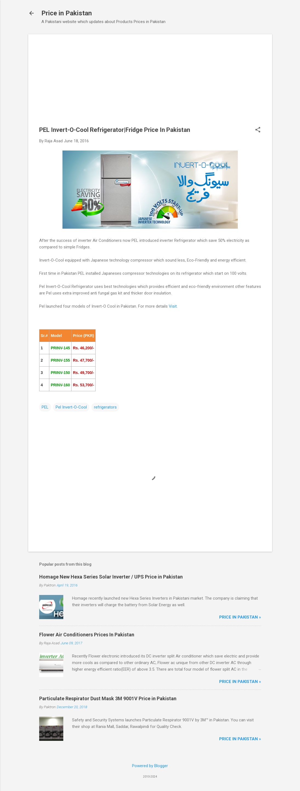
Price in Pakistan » (240, 617)
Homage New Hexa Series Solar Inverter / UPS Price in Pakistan (111, 577)
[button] (258, 130)
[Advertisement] (150, 83)
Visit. (173, 306)
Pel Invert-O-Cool (71, 407)
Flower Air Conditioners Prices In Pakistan (86, 634)
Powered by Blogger (150, 765)
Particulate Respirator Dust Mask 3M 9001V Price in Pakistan (107, 698)
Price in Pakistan (66, 13)
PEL (45, 407)
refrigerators (105, 407)
